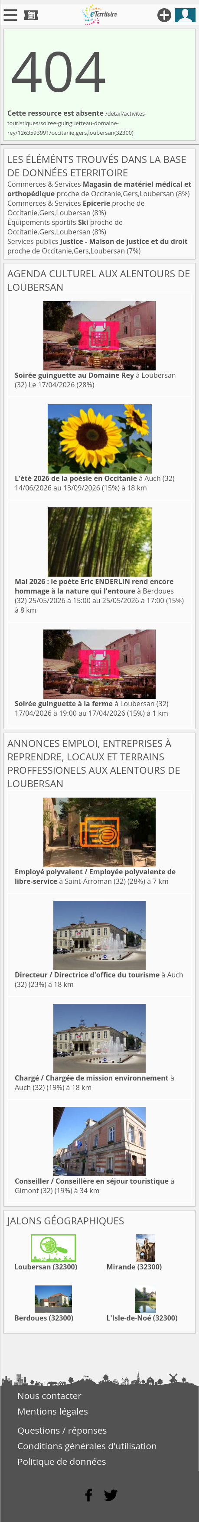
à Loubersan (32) (92, 703)
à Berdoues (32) (94, 591)
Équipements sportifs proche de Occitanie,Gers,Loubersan (65, 227)
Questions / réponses (62, 1430)
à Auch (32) (95, 478)
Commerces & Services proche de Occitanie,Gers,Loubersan (99, 188)
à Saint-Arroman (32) (95, 876)
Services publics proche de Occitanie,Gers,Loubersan (97, 246)
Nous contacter (49, 1395)
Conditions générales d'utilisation (87, 1446)
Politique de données (61, 1461)
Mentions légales (52, 1411)
